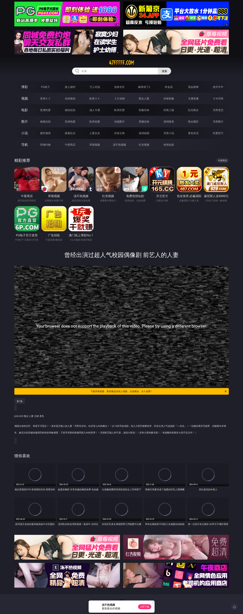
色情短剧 (168, 144)
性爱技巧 (218, 133)
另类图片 (218, 121)
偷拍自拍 (70, 110)
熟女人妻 (144, 98)
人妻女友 (94, 133)
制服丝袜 (144, 110)
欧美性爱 (119, 110)
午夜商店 (70, 144)
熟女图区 (193, 121)
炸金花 (169, 87)
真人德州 (70, 87)
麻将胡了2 (144, 87)
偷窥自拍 (45, 121)
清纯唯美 (168, 121)
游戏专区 (119, 87)
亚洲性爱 (45, 110)
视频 (24, 98)
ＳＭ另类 (218, 98)
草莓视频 (94, 144)
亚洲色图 (70, 121)
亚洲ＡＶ (45, 98)
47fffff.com (121, 62)
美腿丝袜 (144, 121)
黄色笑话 (193, 133)
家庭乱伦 (70, 133)
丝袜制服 (168, 98)
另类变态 (218, 110)
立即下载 (144, 606)
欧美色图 (94, 121)
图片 (24, 121)
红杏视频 (144, 144)
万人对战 (94, 87)
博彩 (24, 87)
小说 (24, 133)
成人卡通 (94, 110)
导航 (24, 144)
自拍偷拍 (70, 98)
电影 (24, 110)
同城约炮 (45, 144)
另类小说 (168, 133)
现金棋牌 (193, 87)
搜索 (164, 71)
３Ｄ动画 (119, 98)
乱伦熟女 (193, 110)
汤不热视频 (119, 144)
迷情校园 (144, 133)
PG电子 (45, 87)
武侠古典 (119, 133)
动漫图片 (119, 121)
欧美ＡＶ (94, 98)
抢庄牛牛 (218, 87)
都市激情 (45, 133)
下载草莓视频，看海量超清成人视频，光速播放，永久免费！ (158, 391)
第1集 (20, 401)
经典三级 (168, 110)
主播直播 (193, 98)
